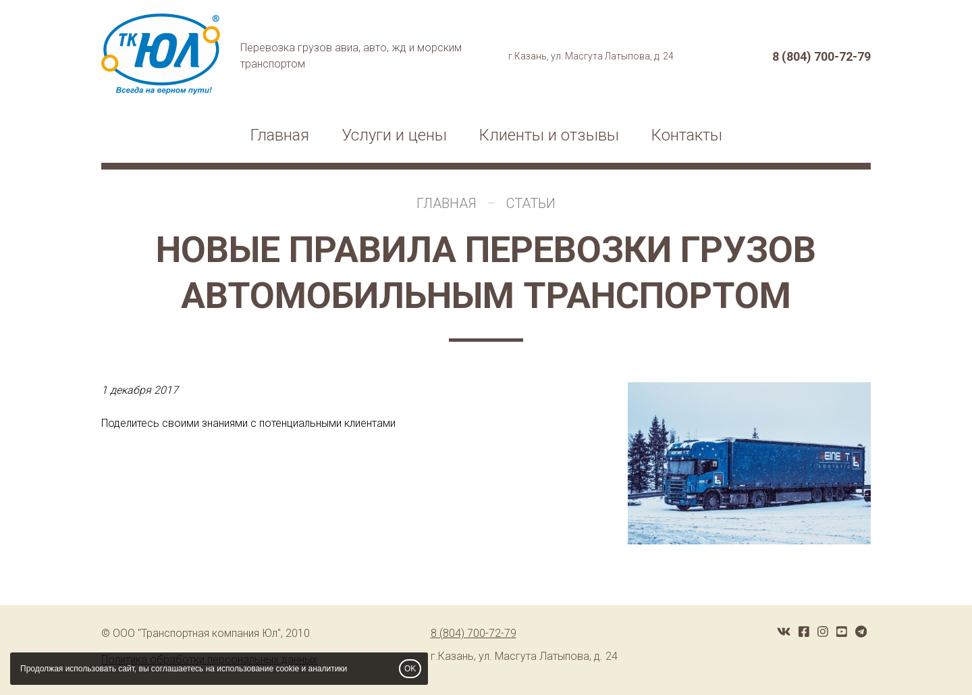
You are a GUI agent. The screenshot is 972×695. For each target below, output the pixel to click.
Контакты (686, 135)
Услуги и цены (394, 135)
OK (410, 668)
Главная (279, 135)
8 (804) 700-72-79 (821, 56)
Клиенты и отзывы (549, 135)
